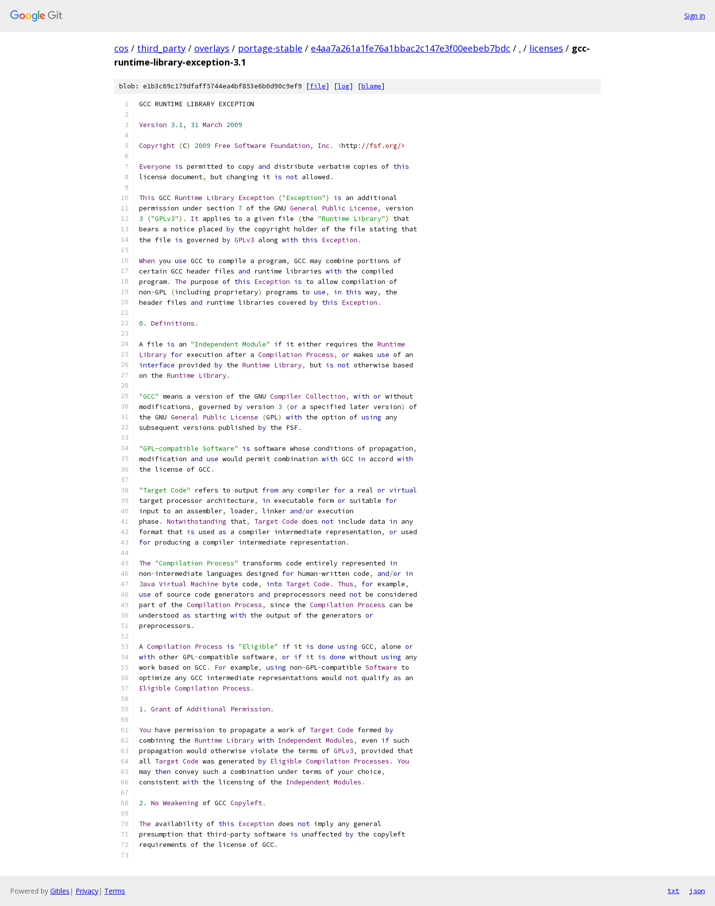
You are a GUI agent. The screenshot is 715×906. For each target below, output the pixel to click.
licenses (546, 48)
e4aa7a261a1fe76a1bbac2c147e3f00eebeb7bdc (410, 48)
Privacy (86, 891)
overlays (211, 48)
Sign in (694, 15)
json (697, 890)
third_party (161, 48)
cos (121, 48)
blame (371, 86)
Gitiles (60, 891)
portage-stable (270, 48)
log (344, 86)
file (318, 86)
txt (673, 890)
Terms (114, 891)
